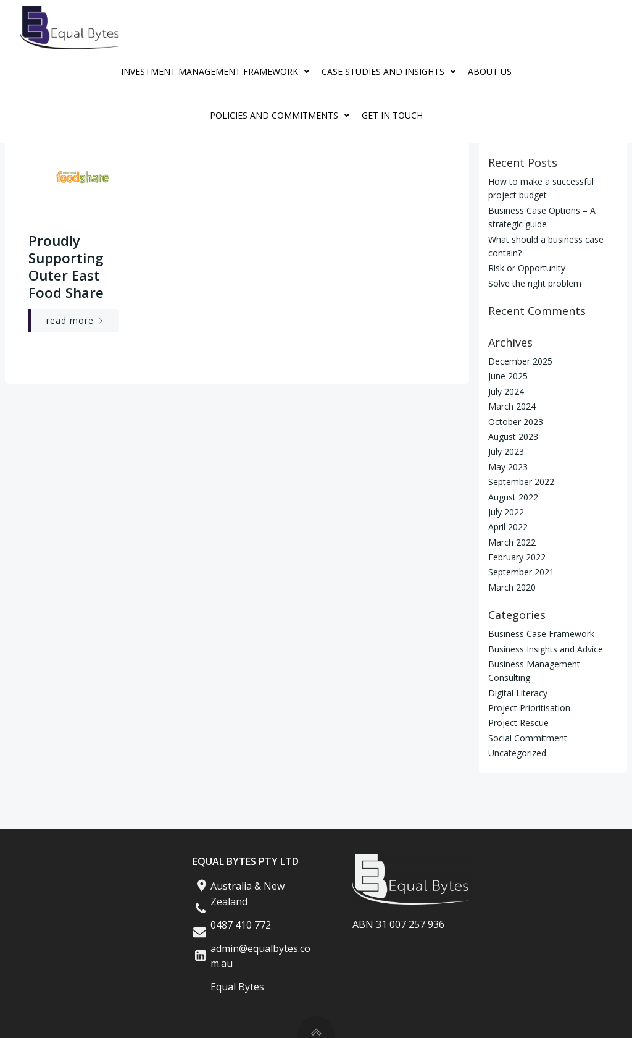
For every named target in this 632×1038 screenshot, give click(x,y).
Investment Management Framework (218, 71)
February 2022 (517, 557)
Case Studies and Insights (392, 71)
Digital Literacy (517, 692)
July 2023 (506, 451)
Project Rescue (518, 722)
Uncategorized (517, 753)
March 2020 (512, 587)
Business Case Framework (541, 633)
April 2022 (508, 527)
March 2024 (512, 406)
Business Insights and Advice (545, 648)
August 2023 (513, 436)
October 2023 (515, 421)
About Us (490, 71)
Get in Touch (392, 115)
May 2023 (508, 467)
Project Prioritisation (529, 708)
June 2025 (508, 376)
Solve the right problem (534, 283)
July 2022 (506, 512)
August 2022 (513, 496)
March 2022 (512, 541)
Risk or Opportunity (526, 268)
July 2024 (506, 391)
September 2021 (521, 572)
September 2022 (521, 481)
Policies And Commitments (283, 115)
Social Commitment (527, 738)
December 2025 (520, 361)
